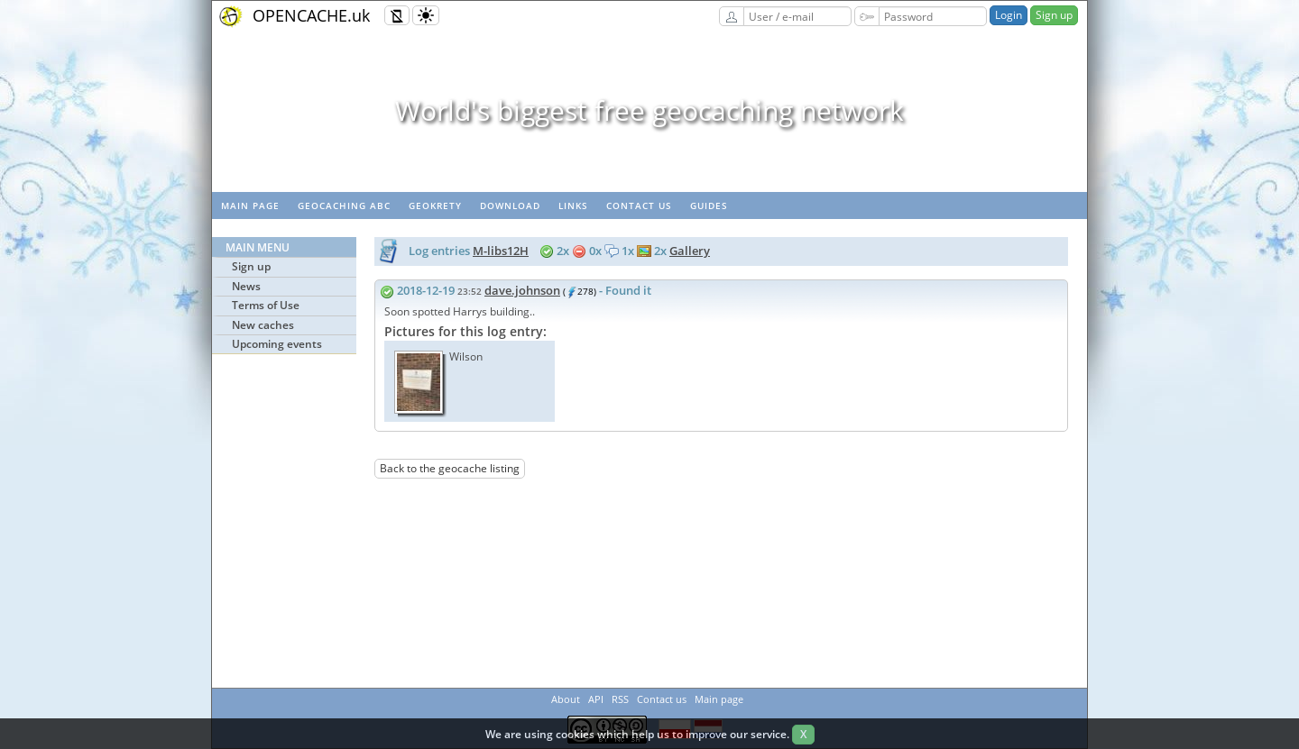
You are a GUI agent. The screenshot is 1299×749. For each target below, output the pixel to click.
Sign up (1054, 15)
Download (510, 205)
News (246, 286)
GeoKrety (435, 205)
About (565, 699)
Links (573, 205)
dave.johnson (522, 290)
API (595, 699)
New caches (263, 325)
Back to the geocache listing (450, 468)
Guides (709, 205)
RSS (620, 699)
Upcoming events (277, 344)
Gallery (689, 250)
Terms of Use (265, 305)
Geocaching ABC (344, 205)
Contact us (639, 205)
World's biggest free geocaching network (649, 110)
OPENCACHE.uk (311, 15)
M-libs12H (501, 250)
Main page (250, 205)
